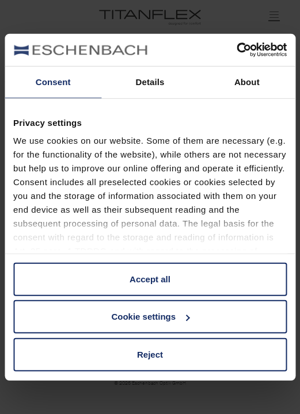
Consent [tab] (53, 81)
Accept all (150, 278)
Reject (150, 354)
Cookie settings (150, 316)
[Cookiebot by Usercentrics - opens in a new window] (236, 50)
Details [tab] (150, 81)
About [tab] (247, 81)
